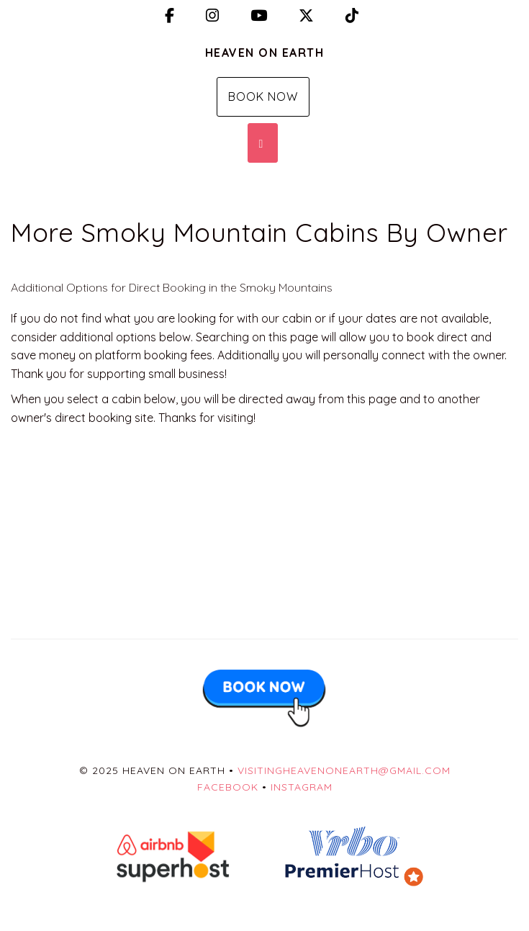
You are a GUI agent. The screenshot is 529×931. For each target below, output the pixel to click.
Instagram (302, 787)
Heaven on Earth (265, 52)
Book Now (263, 96)
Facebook (227, 787)
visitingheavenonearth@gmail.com (344, 770)
